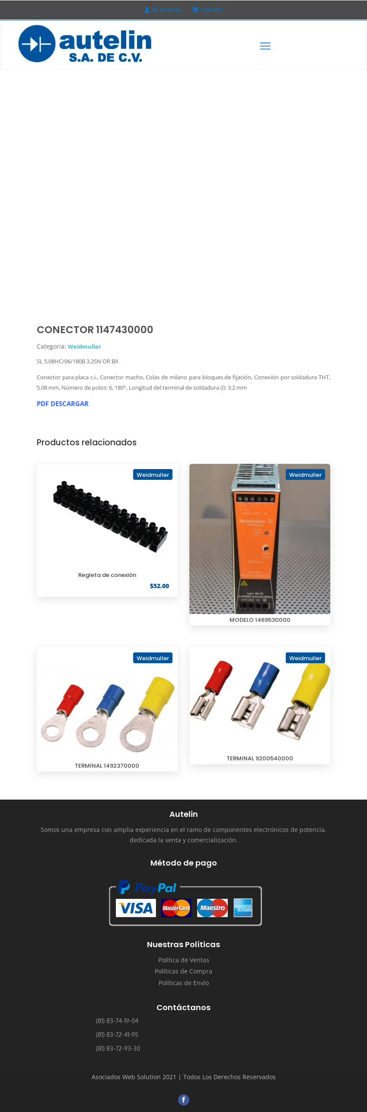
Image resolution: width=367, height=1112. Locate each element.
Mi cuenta (163, 10)
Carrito (207, 10)
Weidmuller (84, 346)
